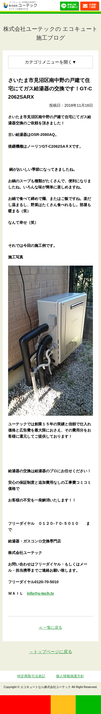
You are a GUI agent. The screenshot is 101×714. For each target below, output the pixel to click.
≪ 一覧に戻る (50, 627)
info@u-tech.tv (40, 593)
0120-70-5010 (25, 704)
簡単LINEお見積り (69, 7)
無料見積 (63, 704)
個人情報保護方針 (70, 676)
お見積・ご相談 (89, 7)
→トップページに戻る (50, 651)
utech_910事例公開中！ (43, 7)
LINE (88, 704)
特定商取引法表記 (31, 676)
